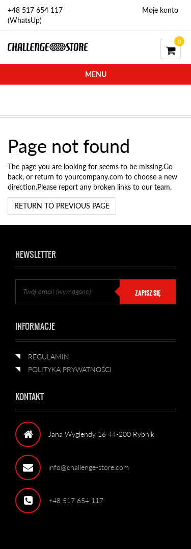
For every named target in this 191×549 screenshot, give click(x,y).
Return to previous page (62, 205)
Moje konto (160, 10)
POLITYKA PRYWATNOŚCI (70, 369)
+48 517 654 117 (75, 500)
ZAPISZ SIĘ (147, 293)
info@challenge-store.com (88, 467)
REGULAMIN (48, 356)
